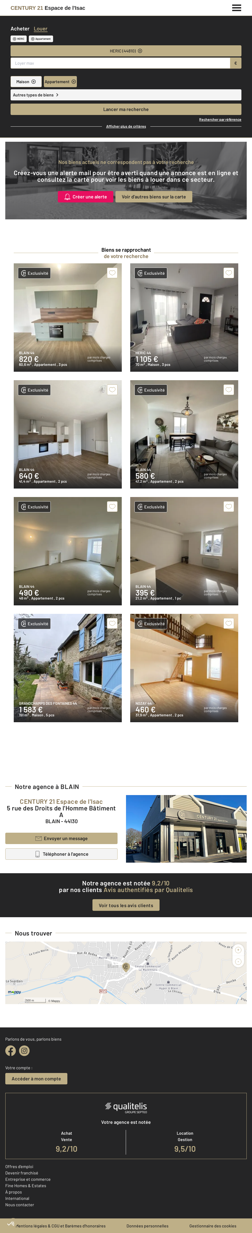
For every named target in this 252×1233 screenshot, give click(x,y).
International (17, 1198)
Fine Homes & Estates (25, 1185)
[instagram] (24, 1050)
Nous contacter (19, 1204)
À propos (13, 1191)
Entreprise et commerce (28, 1179)
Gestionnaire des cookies (212, 1225)
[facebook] (10, 1050)
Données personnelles (148, 1225)
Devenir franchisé (21, 1172)
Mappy (55, 1001)
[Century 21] (48, 8)
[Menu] (236, 7)
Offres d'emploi (19, 1166)
